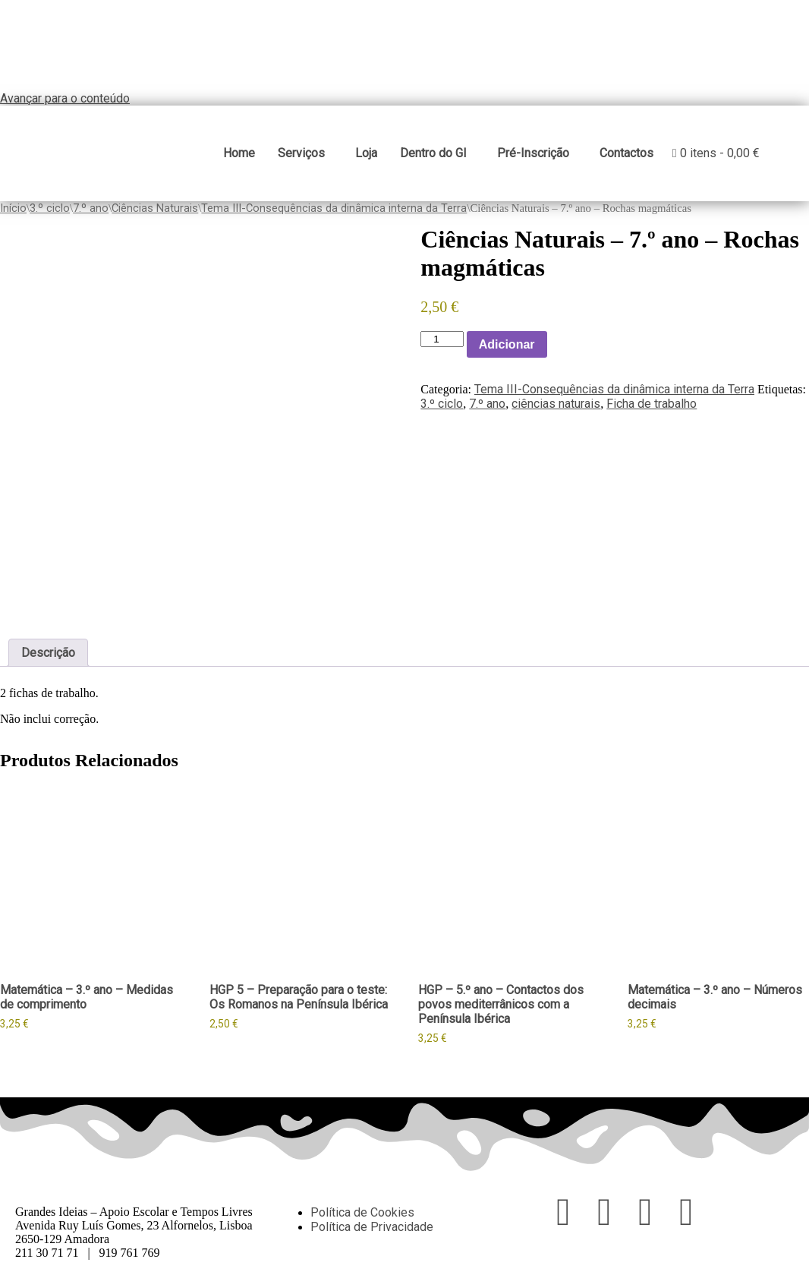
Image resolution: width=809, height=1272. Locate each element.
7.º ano (91, 207)
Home (238, 153)
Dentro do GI (432, 153)
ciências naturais (556, 403)
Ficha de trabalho (651, 403)
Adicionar (507, 343)
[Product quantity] (441, 339)
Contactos (626, 153)
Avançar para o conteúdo (65, 98)
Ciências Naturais (155, 207)
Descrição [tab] (48, 652)
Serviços (300, 153)
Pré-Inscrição (532, 153)
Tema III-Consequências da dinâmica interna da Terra (334, 207)
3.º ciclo (50, 207)
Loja (365, 153)
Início (13, 207)
